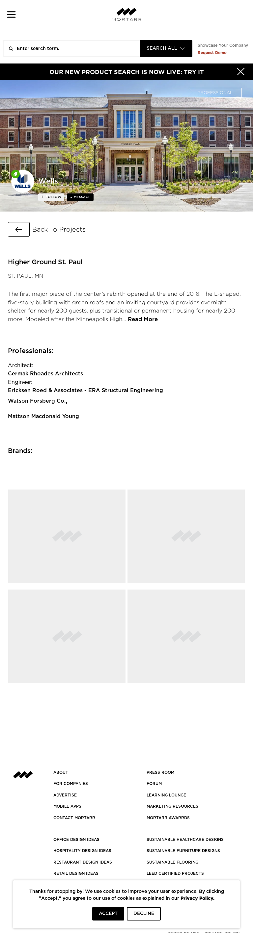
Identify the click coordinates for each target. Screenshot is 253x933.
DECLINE (143, 913)
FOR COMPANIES (70, 784)
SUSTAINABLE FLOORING (172, 862)
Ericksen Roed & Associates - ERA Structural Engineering (85, 390)
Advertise (65, 795)
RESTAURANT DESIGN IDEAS (82, 862)
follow (52, 197)
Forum (154, 784)
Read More (143, 319)
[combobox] (166, 48)
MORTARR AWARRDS (168, 818)
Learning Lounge (166, 795)
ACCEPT (108, 913)
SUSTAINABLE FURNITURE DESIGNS (183, 851)
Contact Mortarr (74, 818)
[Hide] (241, 71)
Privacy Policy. (197, 897)
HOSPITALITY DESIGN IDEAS (82, 851)
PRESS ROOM (160, 772)
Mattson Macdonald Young (43, 416)
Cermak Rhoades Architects (45, 373)
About (60, 772)
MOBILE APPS (67, 806)
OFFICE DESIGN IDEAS (76, 840)
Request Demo (212, 52)
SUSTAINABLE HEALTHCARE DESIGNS (185, 840)
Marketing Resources (172, 806)
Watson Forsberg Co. (37, 401)
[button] (11, 14)
